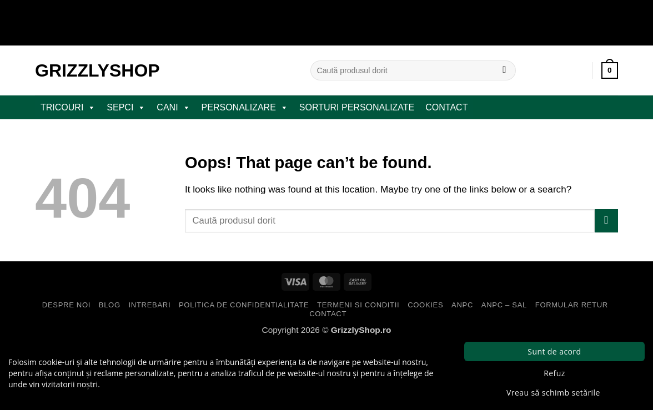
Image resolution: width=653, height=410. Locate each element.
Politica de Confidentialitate (244, 305)
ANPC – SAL (504, 305)
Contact (446, 107)
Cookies (425, 305)
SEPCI (126, 108)
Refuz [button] (554, 373)
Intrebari (150, 305)
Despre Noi (66, 305)
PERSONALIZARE (245, 108)
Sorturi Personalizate (356, 107)
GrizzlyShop (97, 70)
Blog (109, 305)
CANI (173, 108)
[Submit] (504, 70)
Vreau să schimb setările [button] (553, 392)
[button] (609, 70)
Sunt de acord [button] (554, 351)
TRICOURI (68, 108)
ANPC (462, 305)
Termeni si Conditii (358, 305)
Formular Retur (571, 305)
